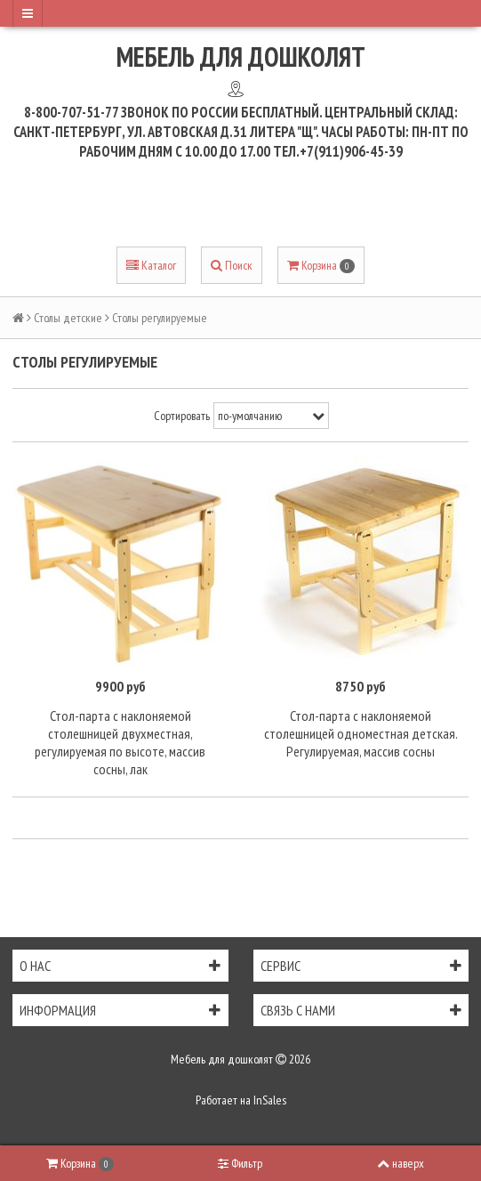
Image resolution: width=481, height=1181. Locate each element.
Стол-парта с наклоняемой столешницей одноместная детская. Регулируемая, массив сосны (361, 733)
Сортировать (182, 416)
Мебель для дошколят (240, 56)
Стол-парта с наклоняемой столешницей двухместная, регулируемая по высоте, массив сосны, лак (120, 742)
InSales (269, 1100)
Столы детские (68, 318)
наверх (400, 1163)
